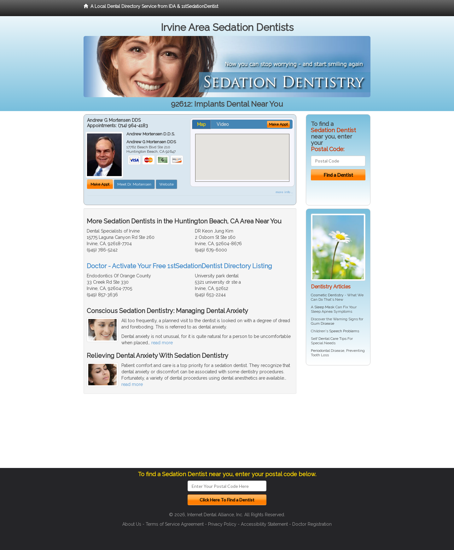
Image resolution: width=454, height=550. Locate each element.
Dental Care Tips (332, 338)
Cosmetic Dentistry (327, 295)
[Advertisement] (338, 419)
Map (201, 124)
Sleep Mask (324, 307)
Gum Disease (322, 323)
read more (162, 342)
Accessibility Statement (264, 524)
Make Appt (99, 184)
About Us (131, 524)
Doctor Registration (312, 524)
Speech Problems (344, 331)
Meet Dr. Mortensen (134, 184)
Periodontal (320, 350)
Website (166, 184)
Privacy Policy (222, 524)
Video (223, 124)
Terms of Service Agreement (175, 524)
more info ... (284, 192)
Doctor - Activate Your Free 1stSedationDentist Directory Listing (179, 266)
